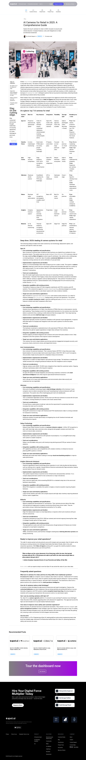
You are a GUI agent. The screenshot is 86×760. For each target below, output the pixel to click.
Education (48, 751)
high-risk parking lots (38, 297)
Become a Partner (70, 4)
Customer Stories (61, 737)
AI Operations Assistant (33, 4)
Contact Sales (73, 745)
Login (50, 4)
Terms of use (14, 734)
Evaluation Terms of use (24, 734)
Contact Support (73, 742)
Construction (49, 741)
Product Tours (61, 745)
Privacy (7, 734)
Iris (34, 743)
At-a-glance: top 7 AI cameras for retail (13, 87)
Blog (59, 739)
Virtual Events (61, 742)
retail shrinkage (28, 81)
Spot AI (34, 282)
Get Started (42, 671)
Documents (60, 747)
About (71, 737)
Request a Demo (58, 4)
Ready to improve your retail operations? (13, 99)
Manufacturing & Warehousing (49, 737)
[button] (41, 4)
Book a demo (23, 566)
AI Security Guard (22, 4)
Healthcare (48, 749)
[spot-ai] (10, 718)
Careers (71, 739)
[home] (13, 4)
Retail (47, 743)
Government (48, 754)
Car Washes (48, 746)
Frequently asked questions (13, 103)
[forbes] (56, 720)
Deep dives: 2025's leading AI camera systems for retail (13, 93)
